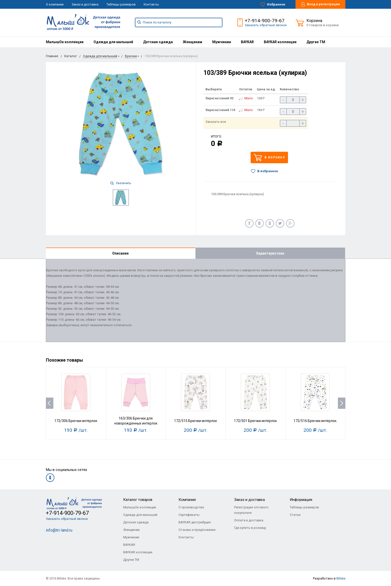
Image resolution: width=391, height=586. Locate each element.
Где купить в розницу (250, 528)
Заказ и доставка (85, 4)
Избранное (273, 4)
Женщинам (192, 42)
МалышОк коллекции (65, 42)
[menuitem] (65, 41)
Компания (187, 499)
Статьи (295, 515)
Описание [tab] (120, 253)
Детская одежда (158, 42)
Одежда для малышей (113, 42)
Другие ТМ (315, 42)
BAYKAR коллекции (280, 42)
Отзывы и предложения (197, 530)
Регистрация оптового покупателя (251, 510)
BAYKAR (247, 42)
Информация (301, 499)
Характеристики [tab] (270, 253)
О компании (55, 4)
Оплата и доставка (248, 520)
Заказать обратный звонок (266, 25)
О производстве (191, 507)
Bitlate (340, 578)
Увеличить (120, 183)
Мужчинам (221, 42)
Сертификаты (189, 515)
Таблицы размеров (121, 4)
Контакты (151, 4)
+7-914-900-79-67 (265, 20)
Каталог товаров (137, 499)
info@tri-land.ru (59, 530)
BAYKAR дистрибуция (195, 522)
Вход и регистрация (320, 4)
